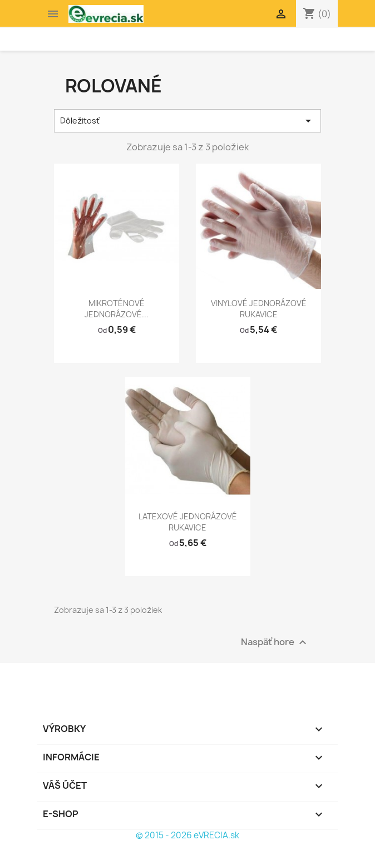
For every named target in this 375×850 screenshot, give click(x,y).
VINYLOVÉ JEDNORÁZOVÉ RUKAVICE (259, 309)
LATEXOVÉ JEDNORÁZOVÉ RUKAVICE (188, 522)
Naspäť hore (275, 643)
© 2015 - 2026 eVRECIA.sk (187, 835)
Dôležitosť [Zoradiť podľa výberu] (187, 120)
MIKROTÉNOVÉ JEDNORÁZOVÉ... (117, 309)
